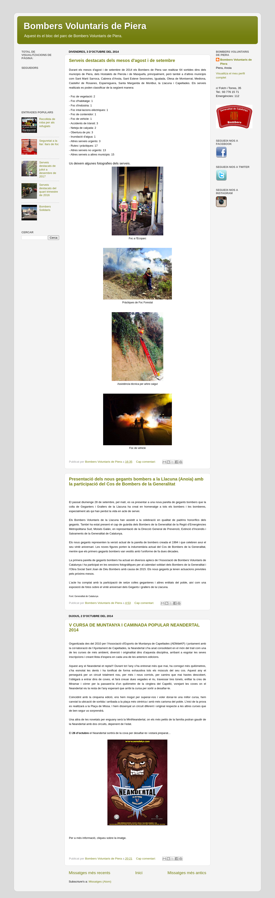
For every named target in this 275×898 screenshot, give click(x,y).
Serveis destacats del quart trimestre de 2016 (48, 190)
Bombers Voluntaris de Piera (85, 26)
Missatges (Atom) (100, 881)
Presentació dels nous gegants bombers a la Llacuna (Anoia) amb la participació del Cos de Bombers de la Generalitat (136, 481)
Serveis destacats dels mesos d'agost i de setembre (122, 60)
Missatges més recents (89, 872)
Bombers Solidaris (45, 208)
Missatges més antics (186, 872)
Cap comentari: (146, 461)
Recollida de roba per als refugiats (47, 122)
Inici (139, 872)
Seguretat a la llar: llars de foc (49, 142)
